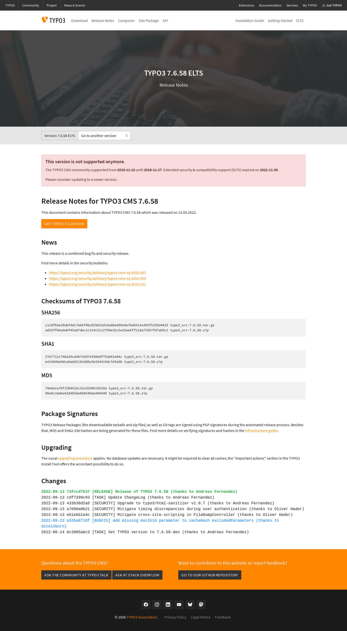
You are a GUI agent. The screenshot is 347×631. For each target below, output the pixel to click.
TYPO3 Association (142, 617)
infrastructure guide (261, 430)
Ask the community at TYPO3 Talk (76, 574)
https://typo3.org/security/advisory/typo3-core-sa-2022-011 (97, 284)
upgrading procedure (75, 458)
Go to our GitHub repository (209, 574)
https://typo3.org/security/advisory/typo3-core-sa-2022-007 (97, 272)
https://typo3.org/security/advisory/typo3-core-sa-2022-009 (97, 278)
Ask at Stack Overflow (137, 574)
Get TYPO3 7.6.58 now (64, 223)
